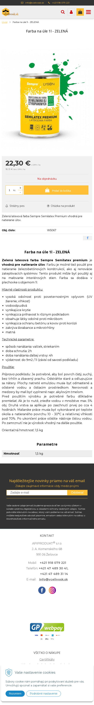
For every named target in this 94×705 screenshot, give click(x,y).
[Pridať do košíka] (56, 190)
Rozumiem (15, 693)
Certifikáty (47, 659)
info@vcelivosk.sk (34, 2)
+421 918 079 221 (60, 2)
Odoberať (77, 492)
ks (14, 190)
